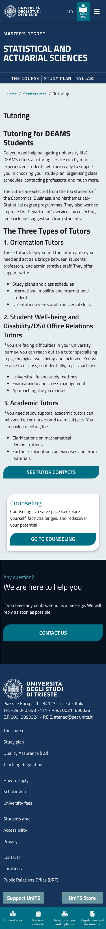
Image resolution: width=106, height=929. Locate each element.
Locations (12, 868)
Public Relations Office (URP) (30, 879)
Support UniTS (23, 898)
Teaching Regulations (23, 764)
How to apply (16, 780)
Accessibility (15, 830)
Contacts (11, 857)
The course (25, 78)
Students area (35, 94)
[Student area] (83, 11)
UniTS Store (82, 898)
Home (12, 94)
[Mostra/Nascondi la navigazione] (97, 11)
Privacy (10, 841)
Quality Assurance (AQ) (25, 753)
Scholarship (14, 791)
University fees (17, 802)
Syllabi (85, 78)
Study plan (58, 78)
